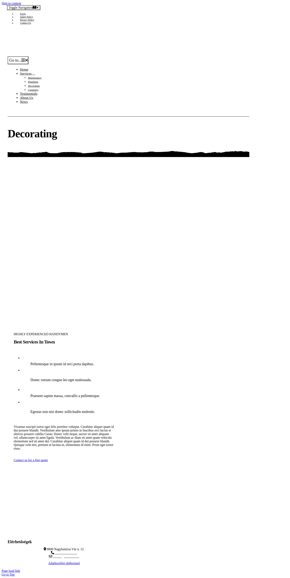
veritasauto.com (66, 530)
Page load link (11, 571)
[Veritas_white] (67, 516)
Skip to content (11, 3)
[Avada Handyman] (54, 54)
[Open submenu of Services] (33, 74)
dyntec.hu (66, 533)
